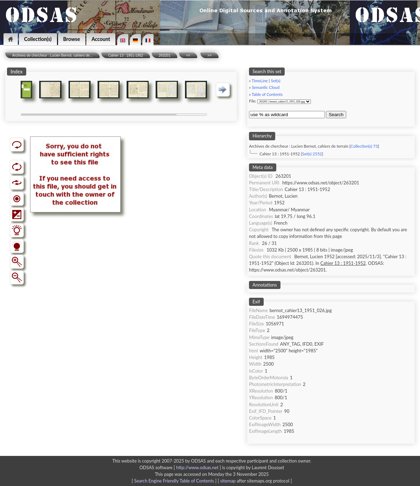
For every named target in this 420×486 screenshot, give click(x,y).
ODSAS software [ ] (181, 467)
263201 (164, 55)
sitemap (228, 481)
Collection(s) (38, 39)
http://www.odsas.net (197, 467)
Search (336, 114)
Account (101, 39)
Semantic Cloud (265, 87)
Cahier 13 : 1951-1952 (125, 55)
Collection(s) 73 (364, 146)
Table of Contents (267, 94)
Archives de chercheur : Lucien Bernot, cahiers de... (52, 55)
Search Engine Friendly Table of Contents (174, 481)
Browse (71, 39)
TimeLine (260, 80)
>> (209, 55)
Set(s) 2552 (312, 154)
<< (188, 55)
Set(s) (275, 80)
